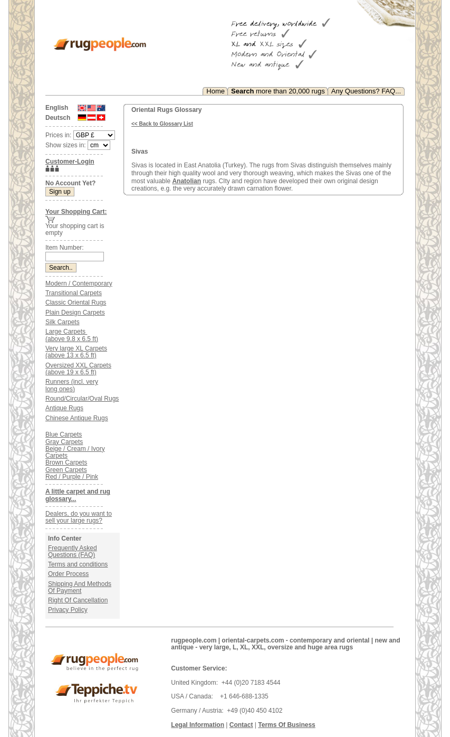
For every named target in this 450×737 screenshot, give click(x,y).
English (56, 107)
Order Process (68, 574)
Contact (241, 725)
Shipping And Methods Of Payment (79, 587)
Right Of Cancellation (78, 600)
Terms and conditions (78, 564)
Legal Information (197, 725)
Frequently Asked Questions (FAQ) (72, 551)
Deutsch (57, 117)
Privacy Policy (68, 609)
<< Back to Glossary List (162, 124)
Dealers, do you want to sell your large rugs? (78, 517)
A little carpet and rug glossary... (77, 495)
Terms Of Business (286, 725)
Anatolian (186, 181)
